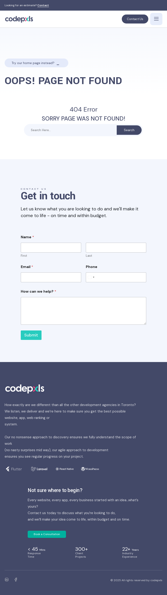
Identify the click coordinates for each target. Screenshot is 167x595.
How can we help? (38, 291)
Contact (43, 5)
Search (129, 130)
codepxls (156, 580)
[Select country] (91, 277)
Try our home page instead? (33, 63)
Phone (91, 267)
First (24, 256)
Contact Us (135, 19)
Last (89, 256)
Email (27, 267)
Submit (31, 335)
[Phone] (116, 277)
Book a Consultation (47, 534)
